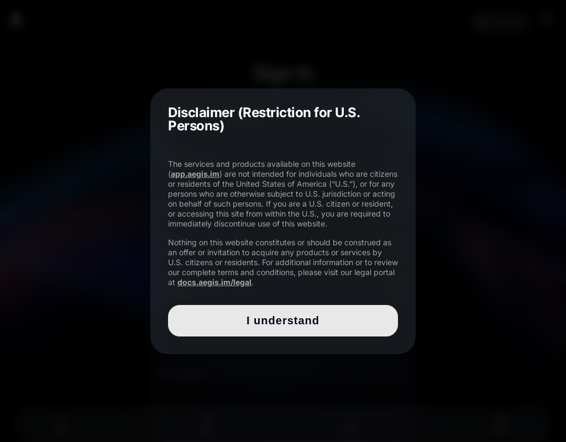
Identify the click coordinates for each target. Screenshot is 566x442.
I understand (283, 320)
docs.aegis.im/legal (214, 282)
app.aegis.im (195, 173)
